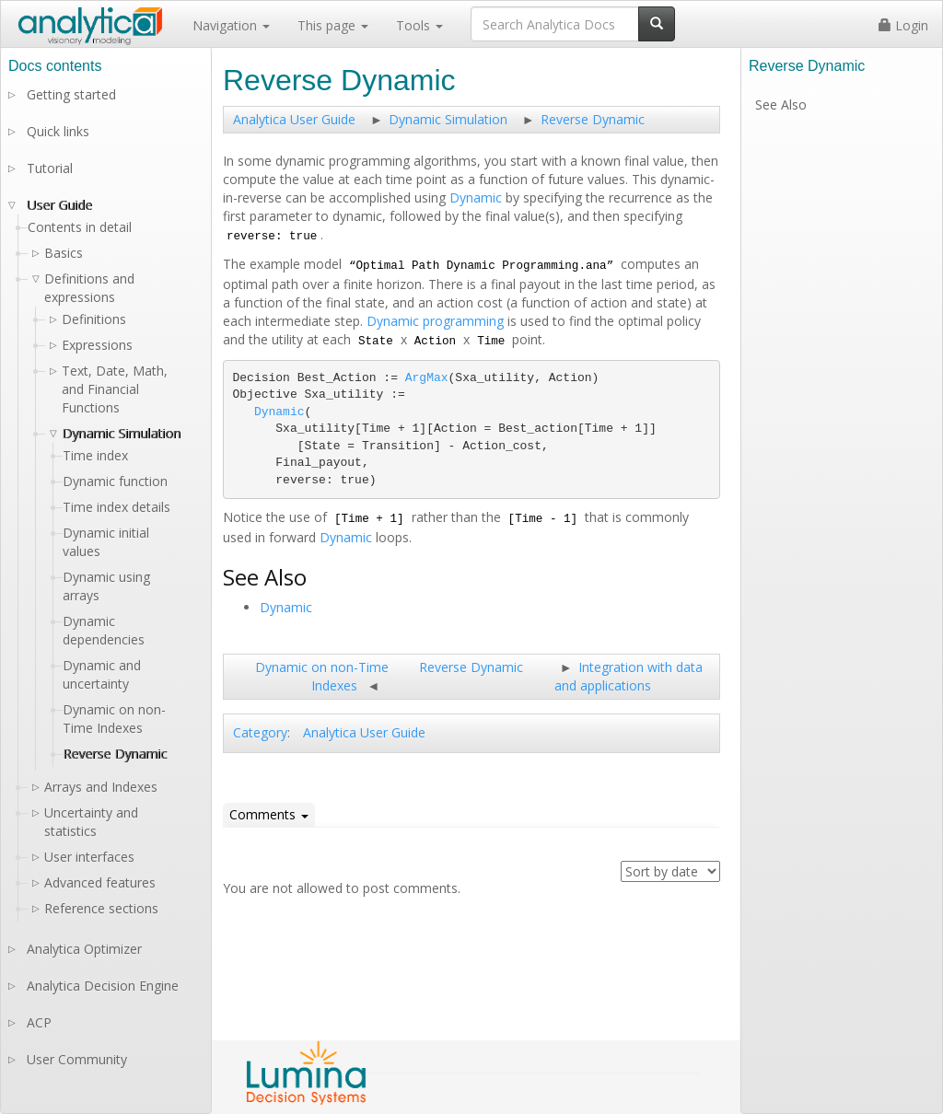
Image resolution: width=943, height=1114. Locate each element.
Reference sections (101, 908)
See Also (781, 104)
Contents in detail (80, 227)
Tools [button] (419, 25)
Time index (95, 455)
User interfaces (89, 856)
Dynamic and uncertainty (102, 674)
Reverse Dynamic (593, 119)
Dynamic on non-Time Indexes (322, 676)
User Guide (59, 205)
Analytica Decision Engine (103, 985)
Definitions (94, 319)
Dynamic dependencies (104, 630)
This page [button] (332, 25)
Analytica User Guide (294, 119)
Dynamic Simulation (448, 119)
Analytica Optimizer (84, 948)
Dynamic (475, 197)
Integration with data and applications (628, 676)
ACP (39, 1022)
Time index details (116, 507)
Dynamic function (115, 481)
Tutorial (50, 168)
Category (260, 732)
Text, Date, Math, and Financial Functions (115, 389)
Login (903, 25)
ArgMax (426, 378)
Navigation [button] (231, 25)
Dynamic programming (435, 321)
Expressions (97, 345)
